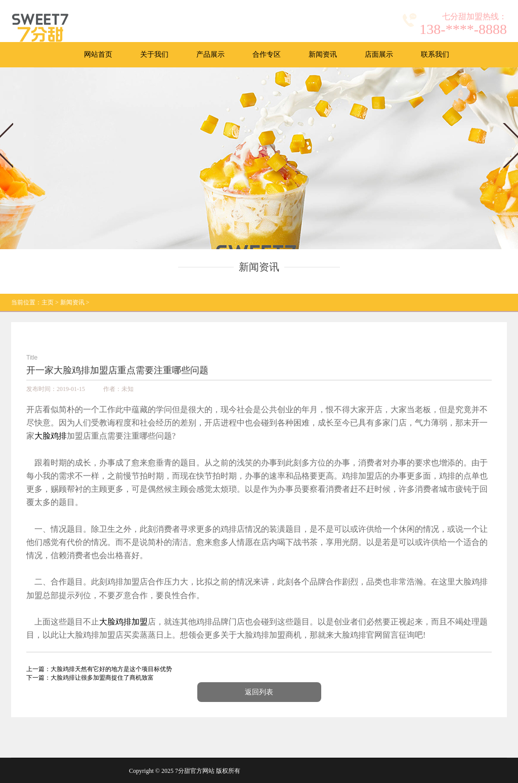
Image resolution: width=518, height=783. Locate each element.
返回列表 (259, 692)
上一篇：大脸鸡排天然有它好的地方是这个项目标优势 (99, 669)
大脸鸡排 (50, 436)
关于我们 (154, 54)
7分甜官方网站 (194, 770)
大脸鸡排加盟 (123, 621)
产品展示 (210, 54)
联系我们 (435, 54)
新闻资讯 (323, 54)
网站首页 (98, 54)
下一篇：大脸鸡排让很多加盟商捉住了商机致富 (90, 677)
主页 (47, 302)
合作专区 (266, 54)
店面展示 (379, 54)
